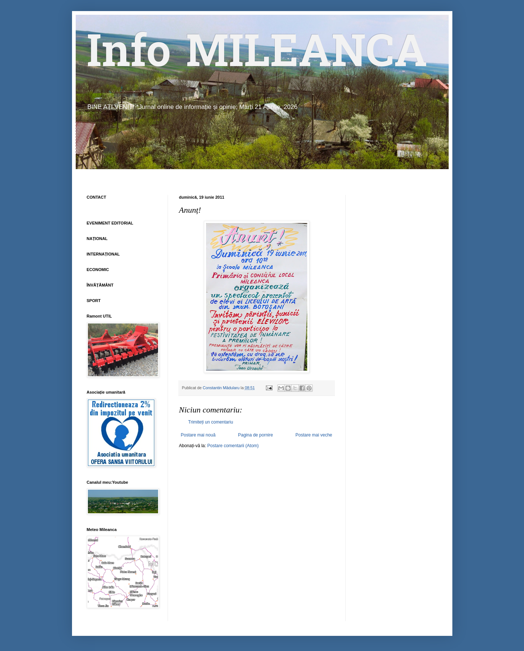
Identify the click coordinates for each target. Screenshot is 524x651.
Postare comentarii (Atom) (232, 445)
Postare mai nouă (198, 435)
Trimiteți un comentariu (210, 422)
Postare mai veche (313, 435)
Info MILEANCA (257, 55)
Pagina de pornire (255, 435)
